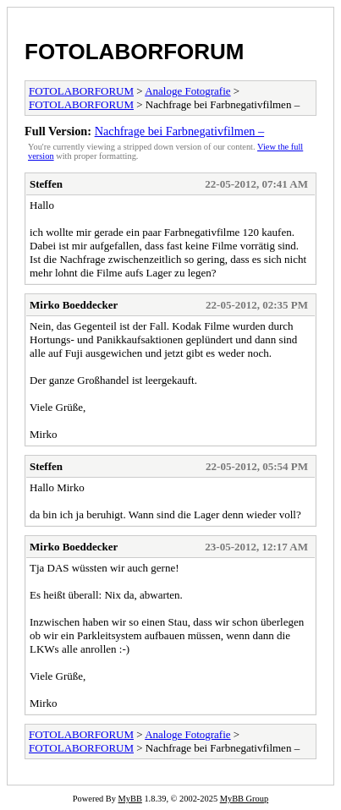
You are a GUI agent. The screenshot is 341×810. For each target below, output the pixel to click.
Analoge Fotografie (187, 91)
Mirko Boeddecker (74, 304)
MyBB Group (244, 798)
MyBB (130, 798)
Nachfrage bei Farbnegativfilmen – (179, 131)
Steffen (46, 184)
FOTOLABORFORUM (135, 51)
